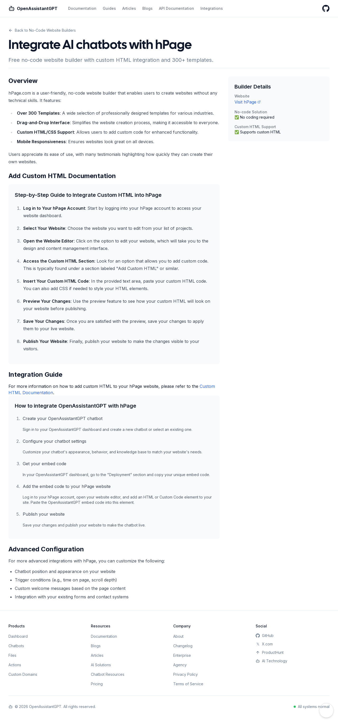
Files (12, 655)
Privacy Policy (185, 674)
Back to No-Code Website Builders (42, 30)
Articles (129, 8)
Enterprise (182, 655)
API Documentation (176, 8)
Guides (109, 8)
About (178, 636)
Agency (180, 665)
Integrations (211, 8)
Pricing (97, 684)
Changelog (183, 646)
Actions (14, 665)
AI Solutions (101, 665)
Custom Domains (22, 674)
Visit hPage (247, 102)
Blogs (147, 8)
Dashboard (18, 636)
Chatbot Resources (107, 674)
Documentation (82, 8)
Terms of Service (188, 684)
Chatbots (16, 646)
